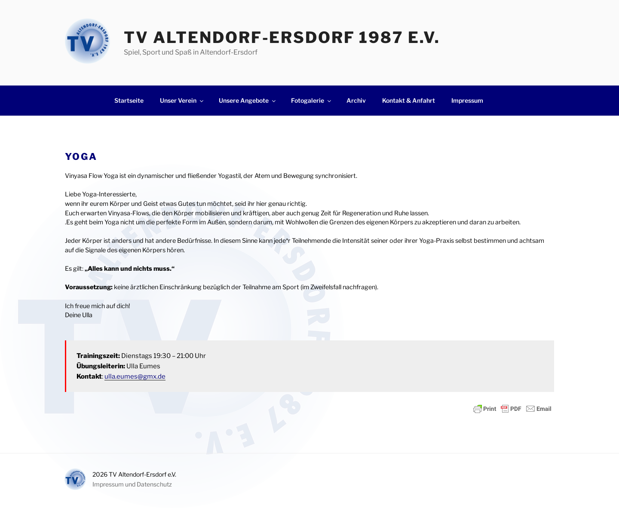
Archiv (356, 100)
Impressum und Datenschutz (132, 484)
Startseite (129, 100)
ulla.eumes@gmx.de (134, 376)
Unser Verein (182, 100)
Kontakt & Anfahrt (408, 100)
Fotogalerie (311, 100)
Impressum (467, 100)
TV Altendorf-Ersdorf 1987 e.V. (282, 37)
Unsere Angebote (248, 100)
